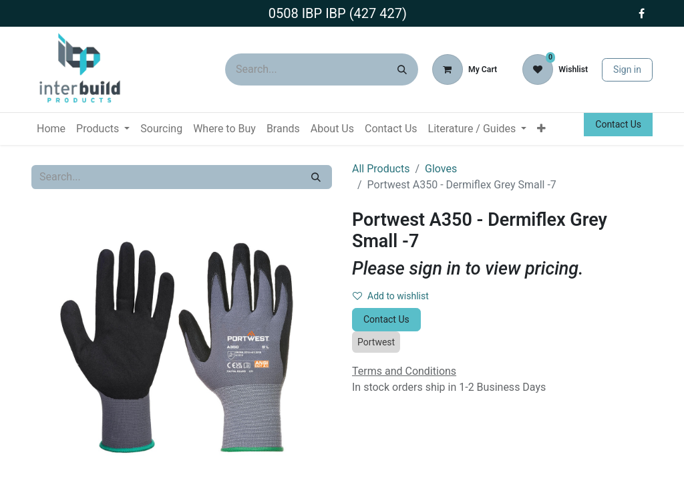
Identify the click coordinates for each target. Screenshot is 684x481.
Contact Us (618, 124)
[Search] (402, 69)
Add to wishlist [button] (391, 296)
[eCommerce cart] (464, 69)
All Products (380, 168)
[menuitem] (51, 129)
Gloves (441, 168)
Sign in (627, 69)
